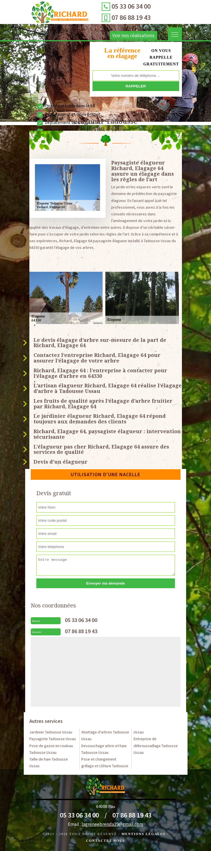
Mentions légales (143, 834)
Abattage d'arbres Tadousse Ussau (105, 735)
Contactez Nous (105, 841)
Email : (105, 824)
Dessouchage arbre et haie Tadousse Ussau (104, 749)
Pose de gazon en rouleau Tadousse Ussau (51, 749)
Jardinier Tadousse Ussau (50, 732)
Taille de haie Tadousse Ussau (48, 762)
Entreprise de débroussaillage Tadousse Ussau (156, 745)
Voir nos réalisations (127, 35)
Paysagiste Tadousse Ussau (52, 738)
